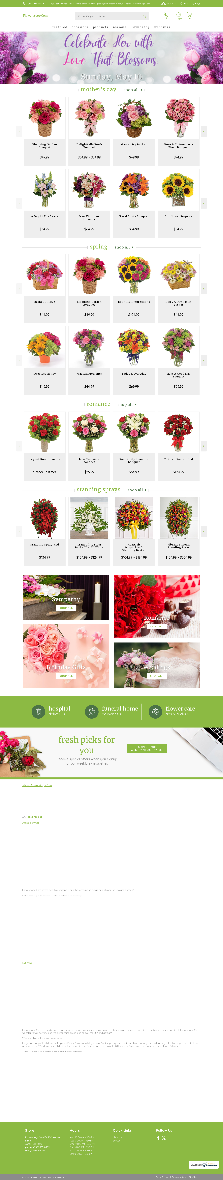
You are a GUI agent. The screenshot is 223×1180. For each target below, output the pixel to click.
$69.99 (134, 386)
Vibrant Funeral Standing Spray (178, 546)
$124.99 (178, 472)
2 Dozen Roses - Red (178, 459)
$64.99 (44, 229)
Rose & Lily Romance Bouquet (133, 460)
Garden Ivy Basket (134, 144)
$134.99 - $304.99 (179, 557)
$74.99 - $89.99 (44, 472)
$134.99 (44, 557)
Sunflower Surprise (178, 216)
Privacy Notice (179, 1177)
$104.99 (134, 314)
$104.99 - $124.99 (89, 557)
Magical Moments (89, 373)
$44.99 (44, 314)
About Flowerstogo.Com (37, 785)
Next (204, 131)
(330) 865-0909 (36, 3)
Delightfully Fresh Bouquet (89, 146)
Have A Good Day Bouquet (178, 375)
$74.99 (178, 157)
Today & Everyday (134, 373)
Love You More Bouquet (89, 460)
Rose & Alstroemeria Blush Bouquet (178, 146)
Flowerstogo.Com (35, 15)
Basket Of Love (44, 301)
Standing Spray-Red (44, 544)
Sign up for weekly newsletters (147, 748)
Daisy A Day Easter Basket (179, 303)
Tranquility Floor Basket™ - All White (89, 546)
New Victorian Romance (89, 218)
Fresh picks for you (87, 750)
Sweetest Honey (44, 373)
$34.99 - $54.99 (89, 157)
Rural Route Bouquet (134, 216)
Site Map (193, 1177)
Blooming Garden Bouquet (44, 146)
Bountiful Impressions (134, 301)
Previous (19, 131)
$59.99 (178, 386)
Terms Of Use (162, 1177)
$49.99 (44, 157)
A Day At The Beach (44, 216)
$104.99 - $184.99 (134, 557)
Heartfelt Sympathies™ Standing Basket (134, 547)
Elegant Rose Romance (45, 459)
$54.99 (134, 229)
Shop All (131, 90)
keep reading (35, 816)
